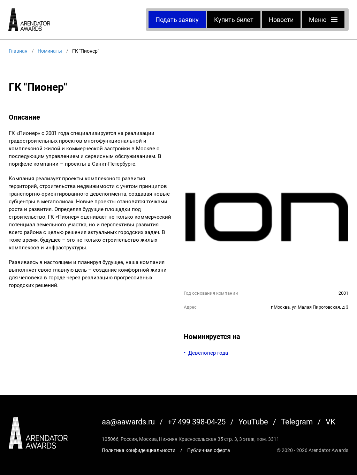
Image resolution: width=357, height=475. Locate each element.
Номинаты (50, 50)
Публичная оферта (208, 450)
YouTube (253, 421)
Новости (281, 19)
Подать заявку (177, 19)
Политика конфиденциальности (138, 450)
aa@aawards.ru (128, 421)
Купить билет (233, 19)
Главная (18, 50)
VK (330, 421)
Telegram (297, 421)
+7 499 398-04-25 (197, 421)
